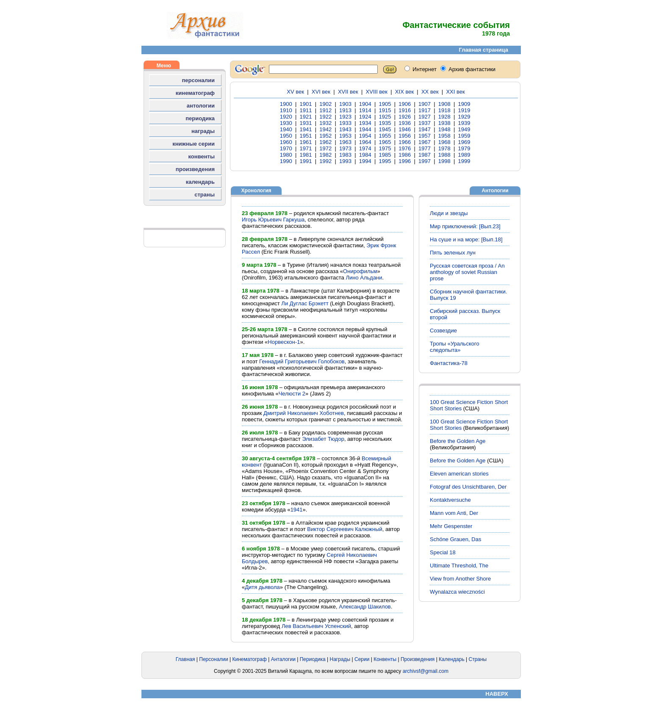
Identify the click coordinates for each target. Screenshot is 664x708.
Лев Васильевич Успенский (316, 626)
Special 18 (443, 552)
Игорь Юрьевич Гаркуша (273, 219)
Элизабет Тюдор (323, 439)
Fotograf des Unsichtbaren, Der (468, 487)
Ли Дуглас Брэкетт (304, 303)
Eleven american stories (459, 473)
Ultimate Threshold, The (459, 565)
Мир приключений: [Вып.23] (465, 226)
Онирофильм (360, 271)
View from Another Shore (460, 578)
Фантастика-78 (449, 363)
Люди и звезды (449, 213)
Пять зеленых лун (453, 252)
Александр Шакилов (365, 606)
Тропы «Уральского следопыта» (454, 346)
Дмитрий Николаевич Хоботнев (303, 413)
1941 (296, 509)
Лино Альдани (364, 277)
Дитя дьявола (262, 587)
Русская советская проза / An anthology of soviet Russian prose (467, 272)
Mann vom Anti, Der (454, 513)
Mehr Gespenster (451, 526)
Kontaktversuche (450, 500)
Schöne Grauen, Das (455, 539)
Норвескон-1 (284, 342)
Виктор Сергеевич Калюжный (344, 529)
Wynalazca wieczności (457, 592)
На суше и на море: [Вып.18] (466, 239)
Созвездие (443, 330)
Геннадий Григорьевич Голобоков (302, 361)
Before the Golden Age (458, 441)
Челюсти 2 (292, 393)
